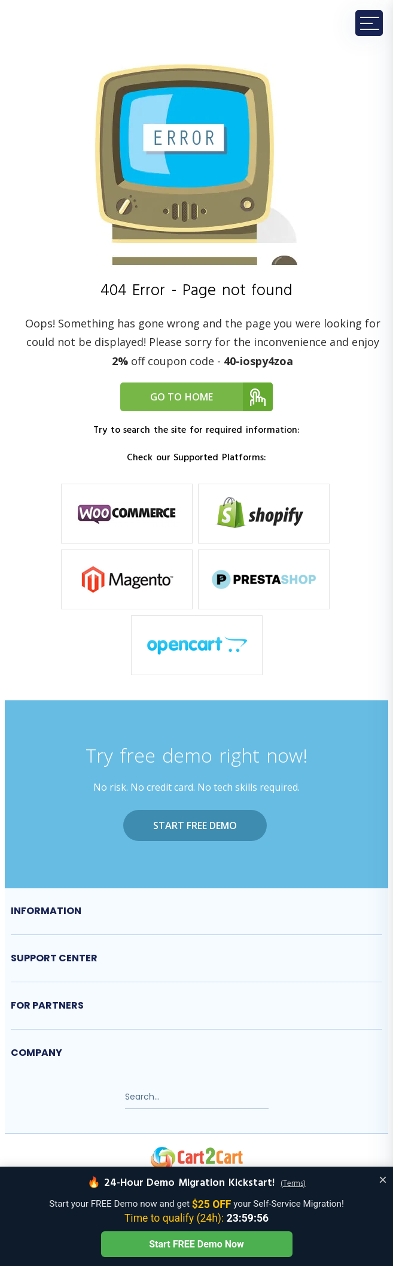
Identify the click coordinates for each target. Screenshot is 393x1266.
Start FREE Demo (195, 825)
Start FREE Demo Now (196, 1244)
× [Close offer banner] (383, 1179)
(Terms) (293, 1184)
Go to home (211, 396)
